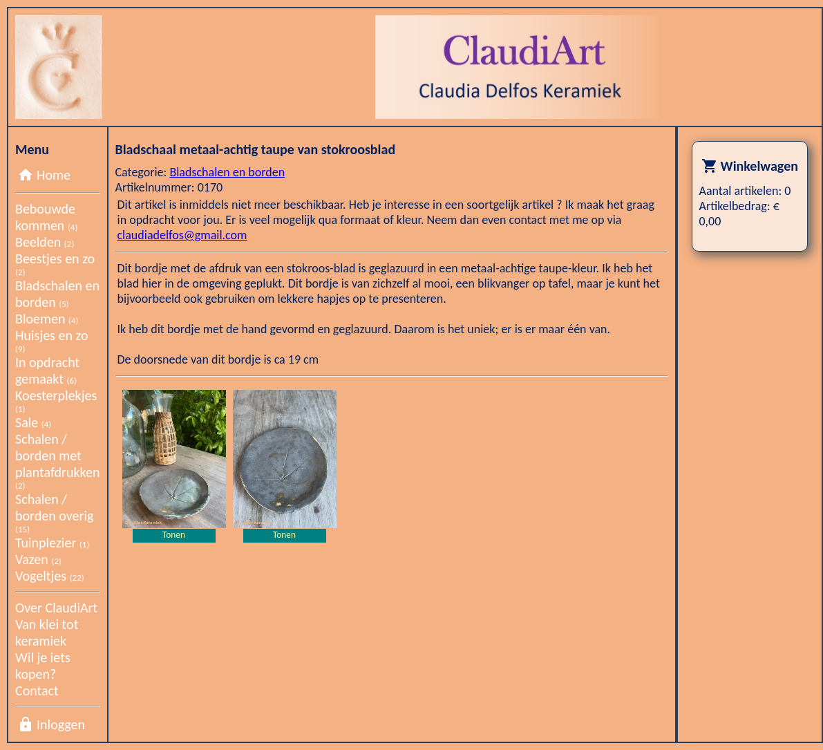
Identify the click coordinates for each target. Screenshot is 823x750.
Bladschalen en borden (57, 293)
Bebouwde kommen (46, 217)
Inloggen (61, 724)
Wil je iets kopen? (42, 665)
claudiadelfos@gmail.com (182, 235)
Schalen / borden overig (54, 512)
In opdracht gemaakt (47, 370)
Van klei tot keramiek (46, 632)
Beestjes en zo (55, 263)
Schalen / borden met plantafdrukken (57, 461)
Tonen (173, 535)
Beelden (44, 242)
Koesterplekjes (56, 400)
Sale (33, 422)
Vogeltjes (49, 576)
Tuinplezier (52, 542)
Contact (37, 690)
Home (53, 175)
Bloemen (46, 318)
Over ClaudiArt (56, 607)
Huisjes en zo (51, 340)
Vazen (38, 559)
